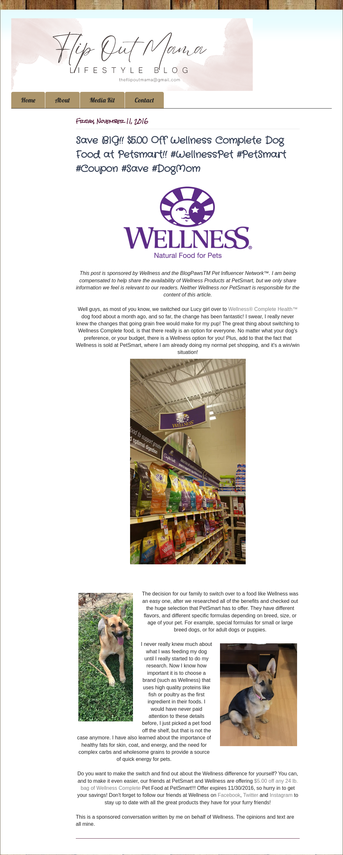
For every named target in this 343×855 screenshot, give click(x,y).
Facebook (228, 795)
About (62, 100)
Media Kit (102, 100)
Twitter (250, 795)
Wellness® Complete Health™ (263, 309)
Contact (144, 100)
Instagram (281, 795)
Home (28, 100)
